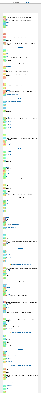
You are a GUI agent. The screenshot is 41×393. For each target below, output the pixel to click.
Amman (7, 301)
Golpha (7, 354)
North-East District (8, 66)
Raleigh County (8, 307)
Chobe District (9, 104)
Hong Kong (7, 22)
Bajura (7, 243)
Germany (7, 193)
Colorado (10, 277)
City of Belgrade (12, 224)
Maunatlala (7, 137)
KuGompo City (8, 93)
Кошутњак (7, 324)
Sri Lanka (7, 385)
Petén (9, 388)
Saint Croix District (16, 101)
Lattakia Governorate (9, 234)
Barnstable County (14, 227)
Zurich (7, 25)
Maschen (7, 341)
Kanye (7, 140)
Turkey (6, 33)
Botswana (7, 50)
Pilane (7, 120)
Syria (6, 234)
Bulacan (7, 284)
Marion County (8, 287)
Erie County (7, 293)
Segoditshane (8, 270)
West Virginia (10, 308)
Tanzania (7, 254)
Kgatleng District (8, 76)
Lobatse (7, 59)
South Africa (7, 94)
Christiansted (19, 101)
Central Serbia (9, 224)
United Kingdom (7, 260)
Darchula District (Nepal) (15, 355)
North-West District (8, 83)
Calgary (7, 267)
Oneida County (8, 371)
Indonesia (7, 311)
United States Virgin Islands (11, 101)
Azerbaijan (7, 217)
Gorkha (12, 328)
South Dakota (10, 361)
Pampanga (7, 39)
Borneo (7, 310)
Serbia (7, 16)
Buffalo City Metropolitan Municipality (15, 94)
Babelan (7, 190)
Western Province (10, 385)
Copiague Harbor (8, 321)
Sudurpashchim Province (10, 355)
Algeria (7, 352)
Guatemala (7, 388)
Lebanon (7, 391)
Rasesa (7, 110)
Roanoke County (8, 290)
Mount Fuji (7, 117)
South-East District (10, 151)
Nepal (7, 19)
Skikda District (10, 352)
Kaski (11, 221)
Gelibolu (7, 250)
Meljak (7, 223)
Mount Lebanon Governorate (10, 391)
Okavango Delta (8, 170)
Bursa (7, 273)
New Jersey (7, 203)
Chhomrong (7, 220)
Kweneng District (10, 157)
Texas (9, 184)
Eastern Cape (10, 94)
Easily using (21, 8)
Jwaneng (7, 49)
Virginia (9, 291)
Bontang (7, 338)
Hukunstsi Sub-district (9, 143)
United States (7, 101)
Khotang (7, 240)
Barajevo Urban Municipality (16, 224)
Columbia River (8, 42)
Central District (8, 90)
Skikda (7, 351)
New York (10, 294)
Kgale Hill (7, 304)
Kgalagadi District (10, 144)
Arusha (9, 254)
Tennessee (10, 257)
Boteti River (7, 167)
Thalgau (7, 200)
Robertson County (8, 377)
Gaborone (7, 176)
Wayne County (8, 374)
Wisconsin (10, 368)
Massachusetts (10, 227)
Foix (6, 344)
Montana (10, 358)
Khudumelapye (8, 173)
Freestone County (8, 187)
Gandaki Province (9, 221)
